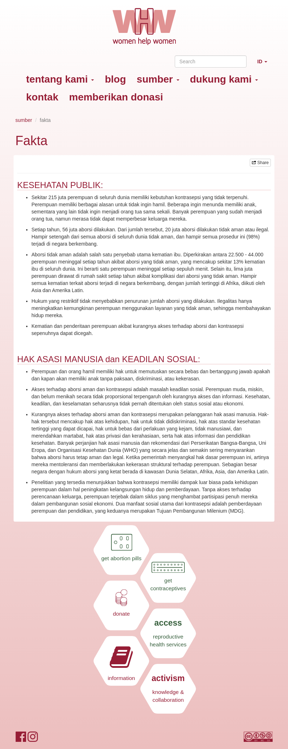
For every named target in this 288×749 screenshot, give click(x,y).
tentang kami (60, 79)
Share (260, 162)
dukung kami (224, 79)
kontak (42, 97)
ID (265, 64)
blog (115, 79)
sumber (158, 79)
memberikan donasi (116, 97)
